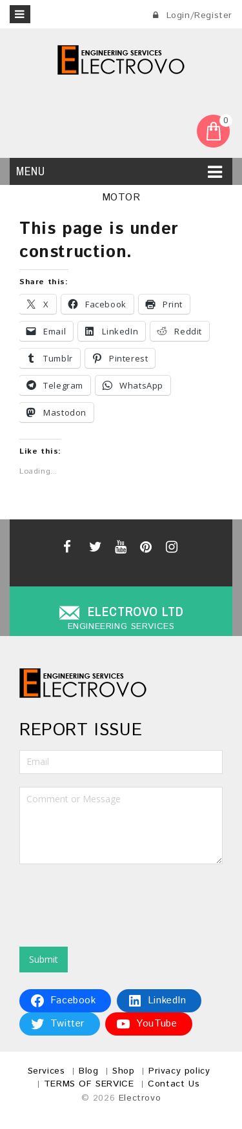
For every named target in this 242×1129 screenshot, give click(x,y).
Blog (88, 1071)
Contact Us (173, 1083)
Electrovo (140, 1098)
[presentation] (117, 902)
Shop (123, 1071)
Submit (43, 959)
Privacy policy (179, 1071)
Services (46, 1071)
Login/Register (192, 15)
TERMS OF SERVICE (89, 1083)
